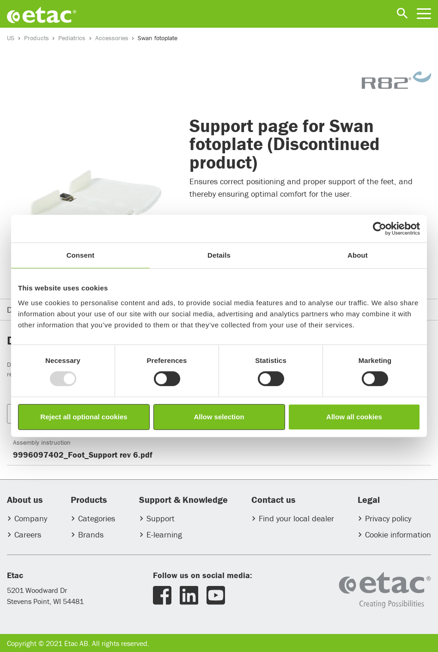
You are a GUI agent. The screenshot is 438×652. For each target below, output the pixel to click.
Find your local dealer (296, 518)
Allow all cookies (354, 417)
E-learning (164, 534)
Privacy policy (388, 518)
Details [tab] (219, 255)
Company (30, 518)
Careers (27, 534)
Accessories (111, 38)
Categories (96, 518)
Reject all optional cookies (83, 417)
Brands (90, 534)
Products (36, 38)
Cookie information (398, 534)
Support (160, 518)
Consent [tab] (81, 255)
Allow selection (219, 417)
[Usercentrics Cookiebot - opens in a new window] (379, 228)
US (10, 38)
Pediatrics (71, 38)
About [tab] (357, 255)
